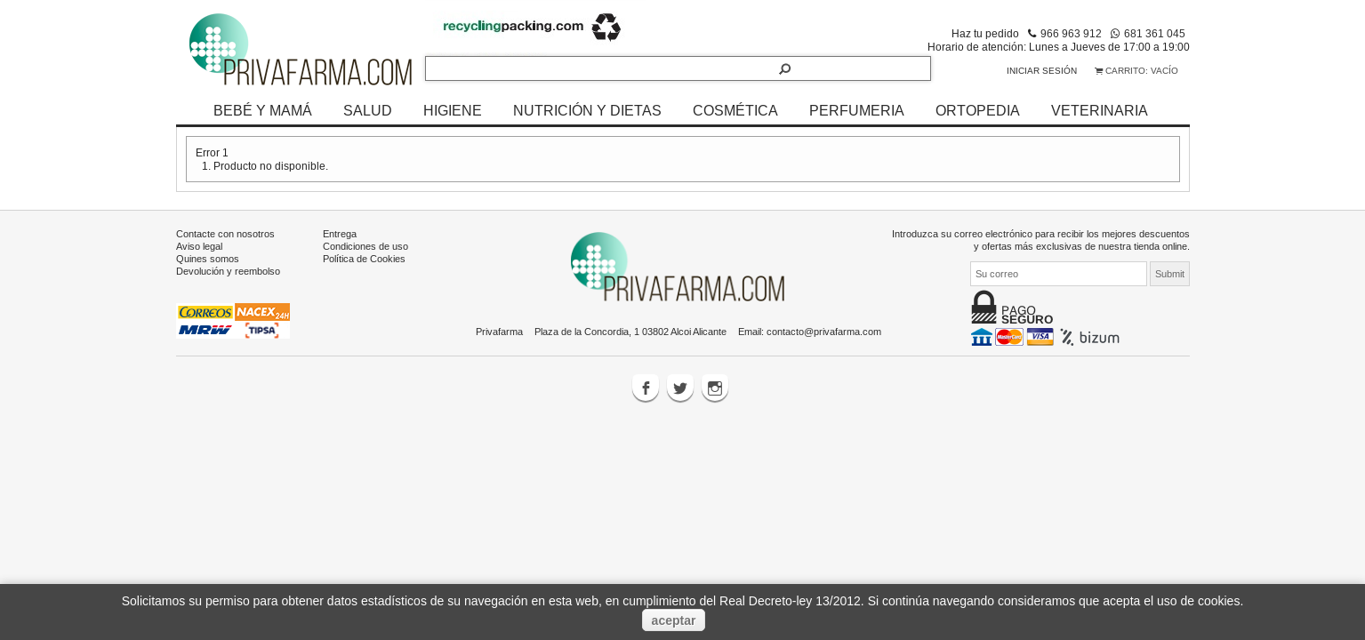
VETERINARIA (1099, 110)
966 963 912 (1071, 33)
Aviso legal (199, 246)
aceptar (674, 620)
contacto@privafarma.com (824, 331)
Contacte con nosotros (225, 234)
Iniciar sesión (1042, 70)
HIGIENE (452, 110)
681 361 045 (1154, 33)
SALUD (367, 110)
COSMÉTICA (735, 110)
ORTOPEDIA (977, 110)
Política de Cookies (364, 258)
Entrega (340, 234)
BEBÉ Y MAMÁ (262, 110)
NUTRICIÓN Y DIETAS (587, 110)
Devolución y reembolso (228, 271)
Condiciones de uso (365, 246)
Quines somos (207, 258)
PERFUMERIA (856, 110)
